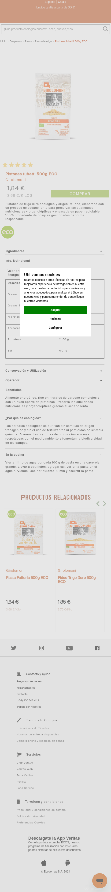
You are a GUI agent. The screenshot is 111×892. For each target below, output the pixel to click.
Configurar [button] (55, 327)
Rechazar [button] (55, 319)
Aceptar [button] (55, 310)
